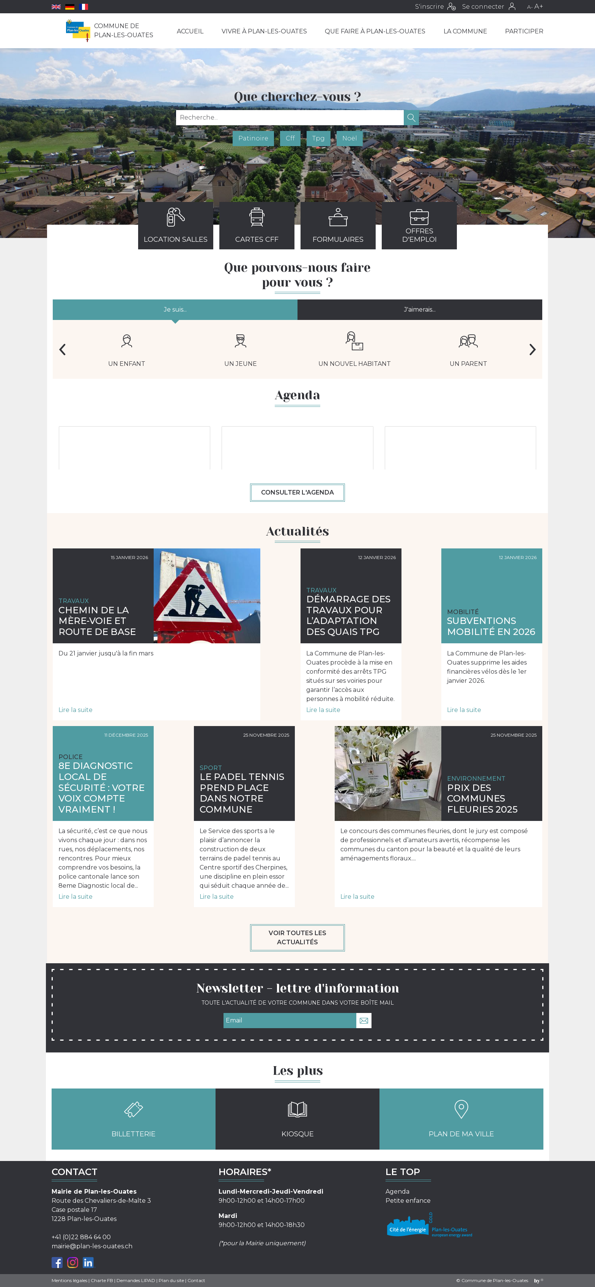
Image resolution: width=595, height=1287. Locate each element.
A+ (538, 6)
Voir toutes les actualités (297, 937)
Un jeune (240, 349)
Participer (524, 31)
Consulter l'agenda (297, 492)
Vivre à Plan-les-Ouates (264, 31)
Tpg (318, 138)
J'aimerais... (420, 309)
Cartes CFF (257, 225)
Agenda (397, 1191)
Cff (290, 138)
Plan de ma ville (461, 1119)
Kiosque (298, 1119)
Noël (349, 138)
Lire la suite (75, 710)
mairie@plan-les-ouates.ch (92, 1246)
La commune (465, 31)
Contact (196, 1280)
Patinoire (253, 138)
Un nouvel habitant (354, 349)
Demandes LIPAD (135, 1280)
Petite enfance (408, 1200)
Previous (62, 349)
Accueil (190, 31)
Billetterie (134, 1119)
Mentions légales (69, 1280)
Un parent (468, 349)
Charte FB (102, 1280)
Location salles (176, 225)
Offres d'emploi (419, 225)
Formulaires (338, 225)
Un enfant (126, 349)
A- (530, 6)
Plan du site (171, 1280)
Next (532, 349)
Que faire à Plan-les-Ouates (375, 31)
